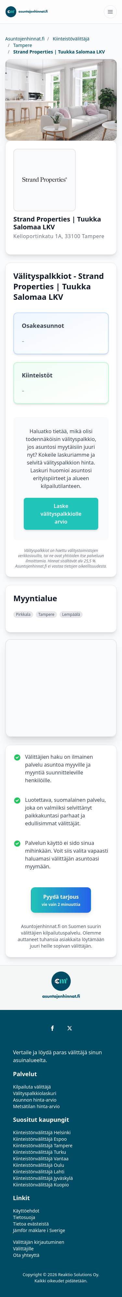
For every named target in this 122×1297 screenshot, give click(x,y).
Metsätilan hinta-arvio (36, 1106)
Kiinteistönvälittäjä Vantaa (41, 1158)
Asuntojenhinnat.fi (25, 39)
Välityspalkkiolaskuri (34, 1093)
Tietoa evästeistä (31, 1224)
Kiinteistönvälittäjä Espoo (40, 1139)
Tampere (22, 45)
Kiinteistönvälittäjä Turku (39, 1152)
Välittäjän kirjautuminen (38, 1242)
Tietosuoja (24, 1217)
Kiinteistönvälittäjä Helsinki (42, 1132)
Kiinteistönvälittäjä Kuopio (41, 1185)
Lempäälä (71, 614)
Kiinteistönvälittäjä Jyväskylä (43, 1178)
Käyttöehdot (26, 1211)
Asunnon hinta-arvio (35, 1100)
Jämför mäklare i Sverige (39, 1230)
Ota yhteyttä (26, 1255)
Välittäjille (23, 1248)
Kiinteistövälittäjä (70, 39)
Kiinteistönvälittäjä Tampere (43, 1145)
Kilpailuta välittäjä (32, 1087)
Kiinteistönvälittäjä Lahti (38, 1171)
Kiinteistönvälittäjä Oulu (38, 1165)
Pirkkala (23, 614)
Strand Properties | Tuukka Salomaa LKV (58, 52)
